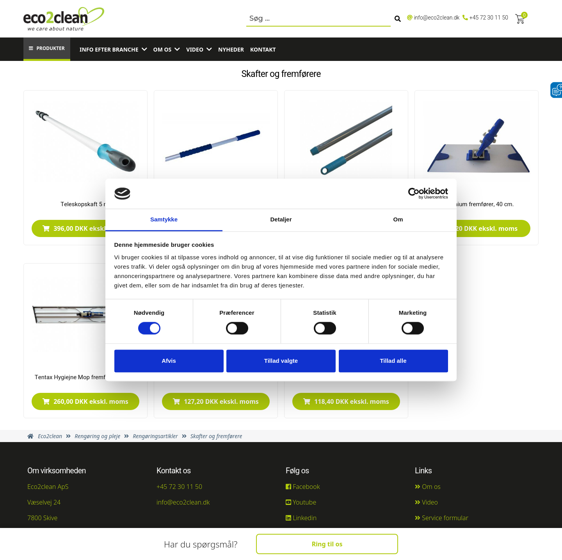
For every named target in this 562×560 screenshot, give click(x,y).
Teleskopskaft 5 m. (85, 204)
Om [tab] (398, 219)
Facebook (303, 486)
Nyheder (231, 49)
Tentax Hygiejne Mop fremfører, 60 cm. (85, 377)
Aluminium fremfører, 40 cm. (476, 204)
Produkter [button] (46, 48)
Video (194, 49)
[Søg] (398, 18)
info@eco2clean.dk (436, 17)
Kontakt (263, 49)
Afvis (169, 360)
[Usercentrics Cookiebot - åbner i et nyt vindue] (414, 194)
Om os (162, 49)
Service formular (441, 518)
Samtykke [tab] (164, 219)
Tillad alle (393, 360)
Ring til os (327, 544)
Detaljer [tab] (281, 219)
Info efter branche (109, 49)
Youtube (301, 502)
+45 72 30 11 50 (489, 17)
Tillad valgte (281, 360)
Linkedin (301, 518)
